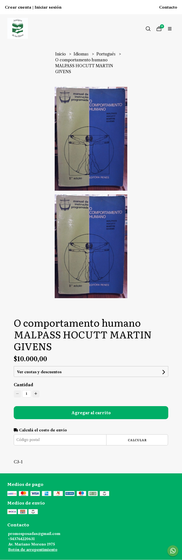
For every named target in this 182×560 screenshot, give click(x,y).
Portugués (106, 54)
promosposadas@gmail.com (34, 534)
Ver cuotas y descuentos (39, 372)
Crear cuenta (18, 7)
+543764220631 (21, 539)
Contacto (168, 7)
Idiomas (82, 54)
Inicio (61, 54)
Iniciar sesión (48, 7)
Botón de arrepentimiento (32, 549)
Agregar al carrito (91, 412)
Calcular (137, 440)
